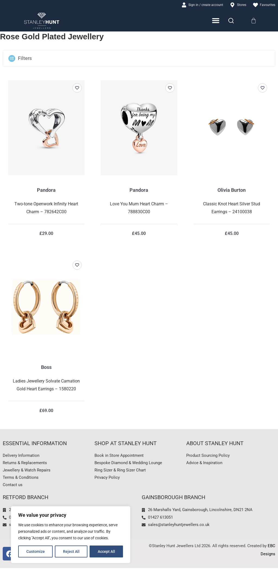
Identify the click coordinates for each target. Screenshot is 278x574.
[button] (139, 59)
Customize (35, 551)
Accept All (106, 551)
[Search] (231, 21)
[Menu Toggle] (216, 21)
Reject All (71, 551)
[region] (70, 534)
